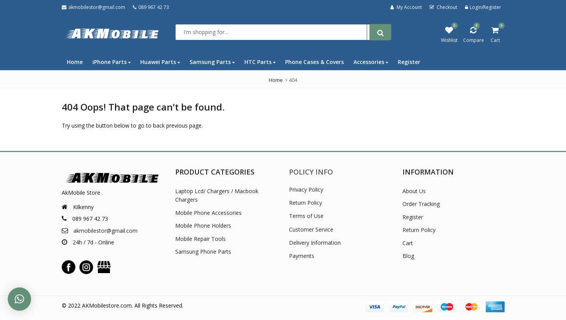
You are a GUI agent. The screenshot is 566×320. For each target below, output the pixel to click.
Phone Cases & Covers (314, 62)
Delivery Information (315, 242)
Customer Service (311, 229)
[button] (19, 299)
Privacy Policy (306, 189)
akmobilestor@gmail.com (105, 230)
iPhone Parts (111, 62)
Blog (408, 255)
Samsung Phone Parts (203, 251)
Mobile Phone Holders (203, 225)
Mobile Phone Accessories (208, 212)
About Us (414, 191)
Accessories (371, 62)
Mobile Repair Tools (200, 238)
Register (409, 62)
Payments (301, 255)
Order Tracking (421, 204)
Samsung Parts (212, 62)
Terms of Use (306, 216)
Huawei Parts (160, 62)
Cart (407, 243)
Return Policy (305, 202)
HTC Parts (259, 62)
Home (75, 62)
